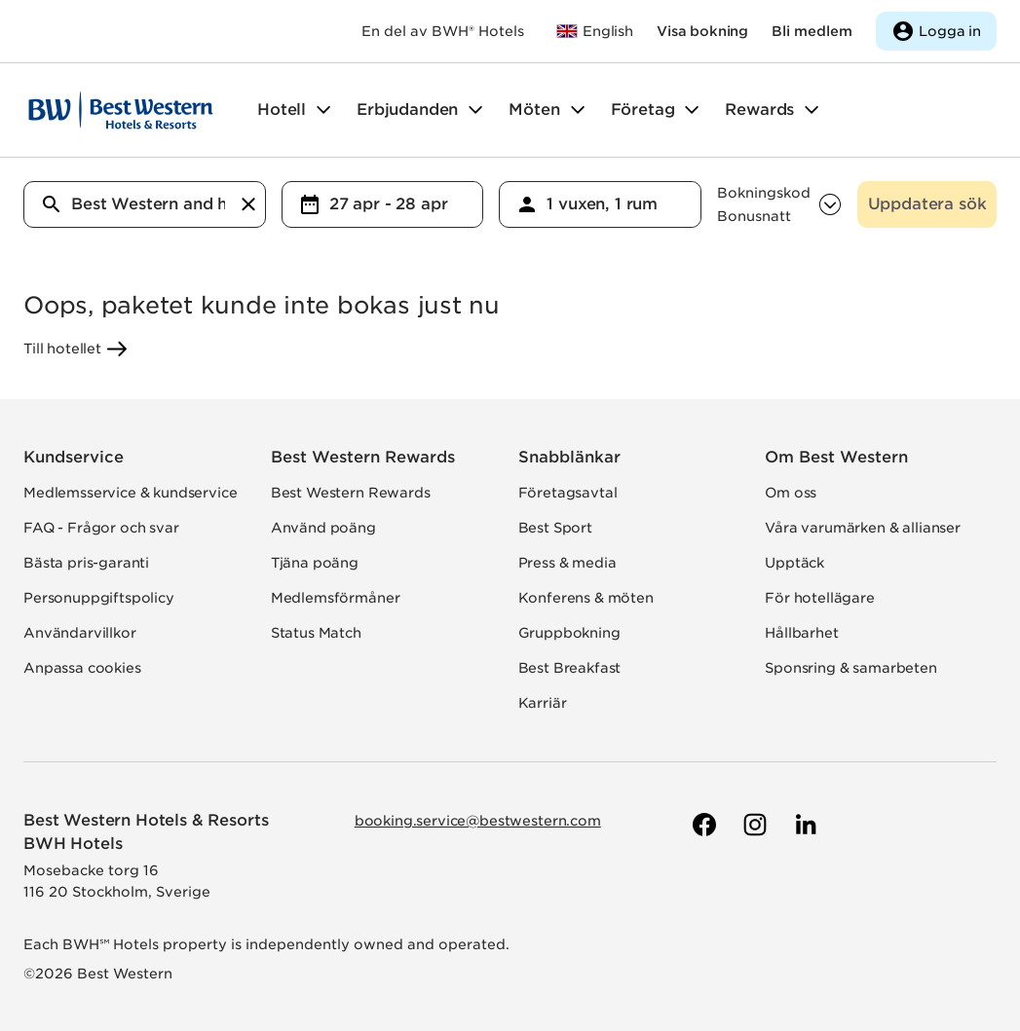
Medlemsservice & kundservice (130, 492)
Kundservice (73, 457)
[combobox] (144, 204)
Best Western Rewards (363, 457)
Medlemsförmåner (335, 598)
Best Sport (555, 527)
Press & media (567, 563)
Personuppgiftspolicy (98, 598)
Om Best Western (836, 457)
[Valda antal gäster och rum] (623, 204)
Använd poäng (323, 527)
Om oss (790, 492)
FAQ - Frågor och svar (101, 527)
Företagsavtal (568, 492)
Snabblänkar (569, 457)
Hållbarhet (801, 633)
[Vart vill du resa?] (148, 204)
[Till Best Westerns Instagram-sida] (753, 824)
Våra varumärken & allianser (863, 527)
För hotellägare (820, 598)
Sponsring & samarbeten (850, 668)
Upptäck (794, 563)
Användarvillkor (79, 633)
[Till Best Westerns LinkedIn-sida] (803, 824)
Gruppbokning (569, 633)
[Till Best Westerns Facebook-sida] (702, 824)
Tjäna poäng (315, 563)
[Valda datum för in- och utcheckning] (406, 204)
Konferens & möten (586, 598)
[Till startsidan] (120, 110)
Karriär (542, 703)
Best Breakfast (570, 668)
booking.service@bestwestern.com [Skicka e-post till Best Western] (478, 820)
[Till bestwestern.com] (594, 31)
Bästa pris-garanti (86, 563)
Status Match (316, 633)
